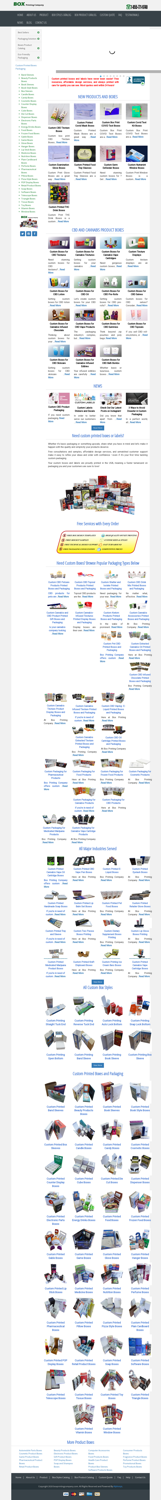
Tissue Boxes (27, 202)
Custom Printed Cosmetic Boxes (140, 1146)
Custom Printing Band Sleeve (84, 1056)
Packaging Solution (28, 39)
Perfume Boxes (28, 166)
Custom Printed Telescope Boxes (56, 1396)
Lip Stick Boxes (28, 149)
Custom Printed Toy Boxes (112, 1396)
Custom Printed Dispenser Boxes (140, 1180)
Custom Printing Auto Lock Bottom (112, 1022)
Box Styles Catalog (61, 15)
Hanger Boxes (27, 146)
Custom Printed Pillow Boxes (84, 1324)
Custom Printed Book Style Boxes (140, 1108)
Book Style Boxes (29, 87)
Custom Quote (107, 15)
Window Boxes (28, 211)
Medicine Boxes (28, 153)
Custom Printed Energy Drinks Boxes (83, 1218)
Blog (29, 22)
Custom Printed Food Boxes (112, 1218)
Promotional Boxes (132, 1463)
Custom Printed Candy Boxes (112, 1146)
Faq (120, 15)
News (20, 22)
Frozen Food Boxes (30, 133)
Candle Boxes (27, 94)
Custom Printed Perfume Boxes (140, 1290)
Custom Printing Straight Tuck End (56, 1022)
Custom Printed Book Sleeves (112, 1108)
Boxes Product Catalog (28, 47)
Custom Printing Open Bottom (55, 1056)
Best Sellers (28, 32)
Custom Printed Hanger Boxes (140, 1256)
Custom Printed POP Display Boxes (55, 1362)
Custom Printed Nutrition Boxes (112, 1290)
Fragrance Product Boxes (135, 1456)
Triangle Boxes (28, 198)
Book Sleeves (27, 84)
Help (128, 1477)
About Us (31, 15)
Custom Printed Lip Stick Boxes (56, 1290)
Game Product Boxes (29, 1456)
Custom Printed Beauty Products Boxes (83, 1110)
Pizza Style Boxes (29, 179)
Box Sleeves (27, 91)
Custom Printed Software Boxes (140, 1362)
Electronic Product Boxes (66, 1453)
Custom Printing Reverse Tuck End (84, 1022)
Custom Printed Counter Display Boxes (56, 1182)
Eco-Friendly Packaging (28, 56)
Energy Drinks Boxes (31, 127)
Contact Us (41, 22)
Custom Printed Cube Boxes (84, 1180)
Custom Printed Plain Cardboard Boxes (140, 1326)
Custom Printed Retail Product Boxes (83, 1362)
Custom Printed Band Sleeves (56, 1108)
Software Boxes (28, 192)
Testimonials (132, 15)
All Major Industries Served (97, 848)
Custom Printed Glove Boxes (112, 1256)
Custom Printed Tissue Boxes (84, 1396)
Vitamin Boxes (28, 208)
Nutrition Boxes (28, 156)
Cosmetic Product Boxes (30, 1453)
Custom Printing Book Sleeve (112, 1056)
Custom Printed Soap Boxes (112, 1362)
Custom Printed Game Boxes (84, 1256)
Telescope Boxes (29, 195)
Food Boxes (26, 130)
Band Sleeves (27, 74)
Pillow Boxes (27, 175)
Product (44, 15)
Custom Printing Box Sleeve (140, 1056)
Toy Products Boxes (132, 1466)
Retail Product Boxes (31, 185)
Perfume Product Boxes (134, 1460)
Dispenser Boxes (29, 117)
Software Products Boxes (100, 1470)
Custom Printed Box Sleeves (55, 1146)
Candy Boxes (27, 97)
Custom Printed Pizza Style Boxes (112, 1324)
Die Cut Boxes (27, 114)
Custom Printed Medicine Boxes (84, 1290)
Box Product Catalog (85, 15)
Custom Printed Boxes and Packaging (98, 1073)
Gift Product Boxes (63, 1456)
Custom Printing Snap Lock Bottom (140, 1022)
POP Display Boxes (30, 182)
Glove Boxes (27, 143)
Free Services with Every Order (98, 523)
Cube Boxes (26, 110)
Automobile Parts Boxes (30, 1450)
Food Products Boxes (98, 1456)
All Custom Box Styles (97, 987)
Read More (97, 428)
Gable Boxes (27, 136)
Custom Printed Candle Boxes (84, 1146)
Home (20, 15)
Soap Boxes (26, 188)
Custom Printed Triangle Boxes (140, 1396)
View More (97, 982)
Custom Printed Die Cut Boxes (112, 1180)
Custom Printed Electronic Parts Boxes (56, 1220)
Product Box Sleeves (98, 1466)
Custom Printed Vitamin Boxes (84, 1430)
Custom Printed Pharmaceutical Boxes (56, 1326)
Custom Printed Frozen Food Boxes (140, 1218)
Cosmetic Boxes (28, 101)
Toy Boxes (26, 205)
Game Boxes (27, 140)
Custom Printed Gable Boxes (56, 1256)
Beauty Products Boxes (65, 1450)
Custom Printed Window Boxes (112, 1430)
